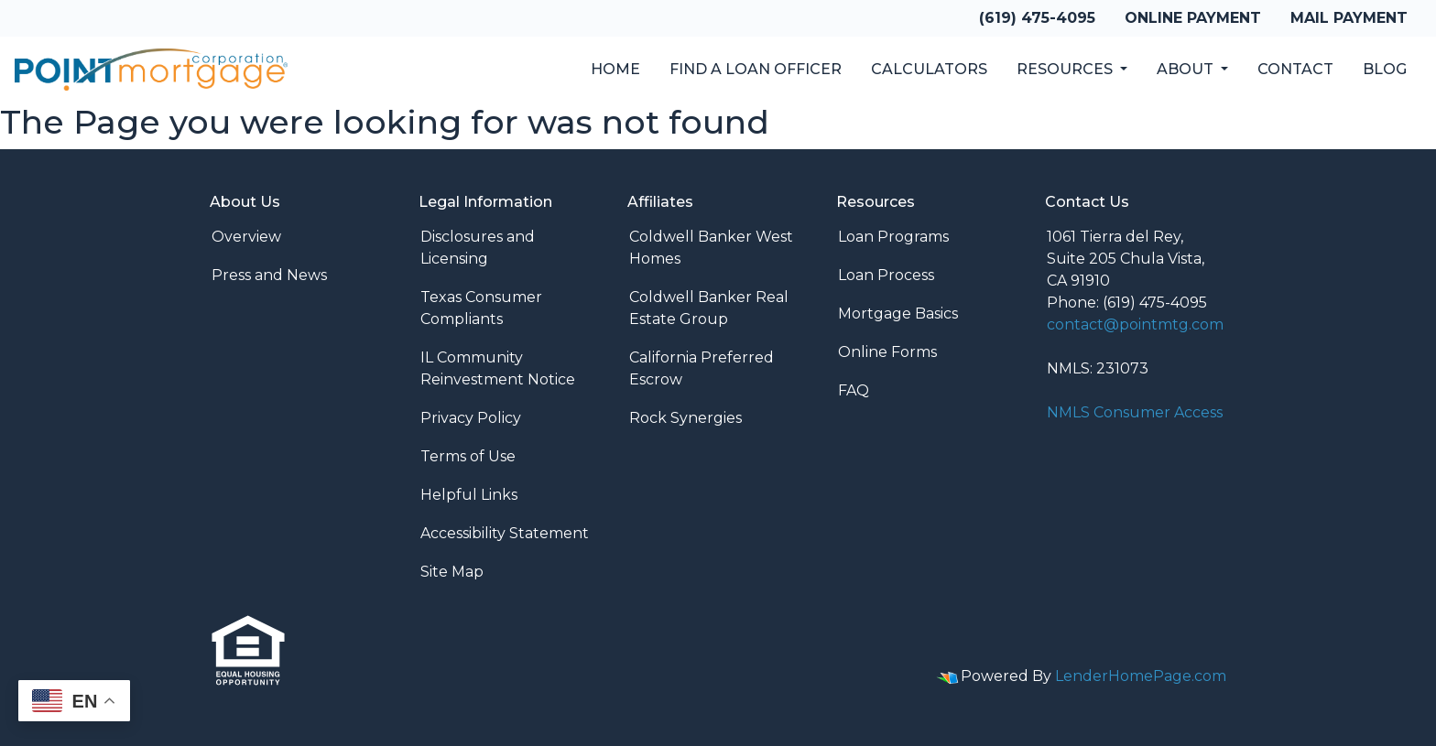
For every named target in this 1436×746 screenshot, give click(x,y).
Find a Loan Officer (755, 69)
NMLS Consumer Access (1135, 412)
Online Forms (887, 352)
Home (615, 69)
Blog (1385, 69)
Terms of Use (468, 456)
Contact (1295, 69)
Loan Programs (893, 236)
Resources (1066, 69)
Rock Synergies (685, 418)
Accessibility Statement (504, 533)
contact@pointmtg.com (1135, 324)
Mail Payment (1349, 18)
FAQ (853, 390)
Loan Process (886, 275)
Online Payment (1193, 18)
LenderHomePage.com (1140, 676)
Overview (246, 236)
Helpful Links (468, 494)
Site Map (452, 571)
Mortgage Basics (898, 313)
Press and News (269, 275)
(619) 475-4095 (1037, 18)
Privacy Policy (470, 418)
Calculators (929, 69)
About (1187, 69)
